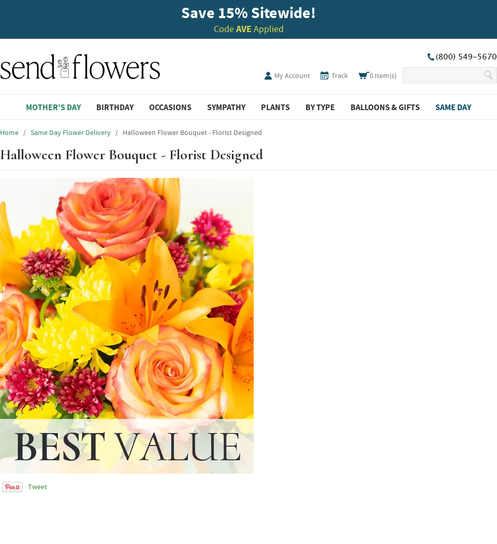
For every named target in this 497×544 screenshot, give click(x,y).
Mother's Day (53, 107)
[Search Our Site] (443, 75)
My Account (292, 75)
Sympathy (226, 107)
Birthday (115, 107)
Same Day (453, 107)
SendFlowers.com (80, 64)
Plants (275, 107)
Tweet (37, 486)
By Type (320, 107)
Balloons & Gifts (385, 107)
